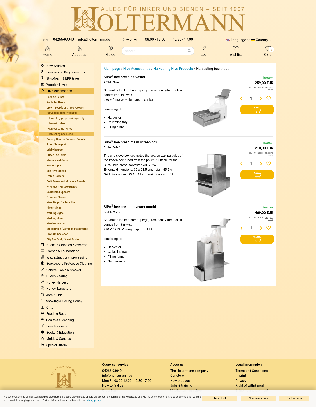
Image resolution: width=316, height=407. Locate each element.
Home (47, 51)
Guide (110, 51)
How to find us (112, 385)
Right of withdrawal (249, 385)
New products (180, 381)
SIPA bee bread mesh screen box (130, 142)
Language (238, 40)
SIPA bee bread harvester (124, 77)
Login (205, 51)
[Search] (189, 51)
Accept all (220, 398)
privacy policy (93, 400)
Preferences (294, 398)
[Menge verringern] (241, 98)
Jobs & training (181, 385)
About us (79, 51)
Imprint (240, 376)
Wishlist (235, 51)
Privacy (240, 381)
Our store (177, 376)
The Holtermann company (189, 371)
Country (261, 40)
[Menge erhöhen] (261, 98)
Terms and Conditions (251, 371)
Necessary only (258, 398)
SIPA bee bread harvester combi (130, 207)
